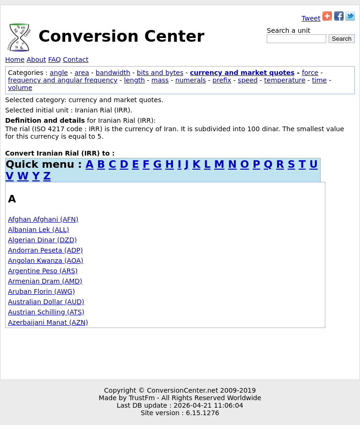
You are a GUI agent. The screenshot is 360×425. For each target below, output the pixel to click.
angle (59, 72)
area (82, 72)
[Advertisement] (180, 354)
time (319, 80)
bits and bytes (160, 72)
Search (342, 38)
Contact (75, 59)
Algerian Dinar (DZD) (42, 240)
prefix (221, 80)
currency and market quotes (242, 72)
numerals (190, 80)
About (36, 59)
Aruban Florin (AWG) (41, 291)
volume (20, 87)
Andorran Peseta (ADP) (45, 250)
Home (14, 59)
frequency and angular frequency (63, 80)
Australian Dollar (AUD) (46, 302)
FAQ (54, 59)
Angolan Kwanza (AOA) (45, 260)
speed (247, 80)
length (134, 80)
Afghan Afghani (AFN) (43, 219)
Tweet (310, 18)
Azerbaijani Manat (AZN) (48, 322)
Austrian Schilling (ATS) (46, 312)
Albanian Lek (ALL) (38, 229)
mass (160, 80)
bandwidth (113, 72)
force (310, 72)
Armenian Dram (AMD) (45, 281)
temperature (285, 80)
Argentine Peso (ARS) (43, 271)
